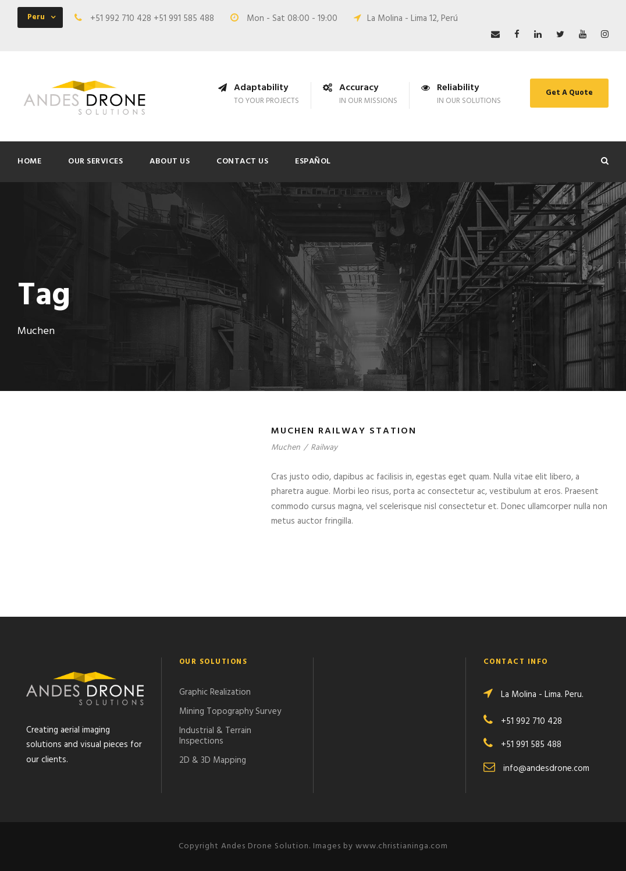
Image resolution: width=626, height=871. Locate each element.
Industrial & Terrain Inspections (215, 736)
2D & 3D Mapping (212, 760)
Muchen (285, 447)
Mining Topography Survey (230, 712)
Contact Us (242, 161)
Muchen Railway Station (344, 431)
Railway (324, 447)
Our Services (95, 161)
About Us (170, 161)
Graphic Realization (215, 692)
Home (29, 161)
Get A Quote (569, 93)
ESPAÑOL (313, 161)
